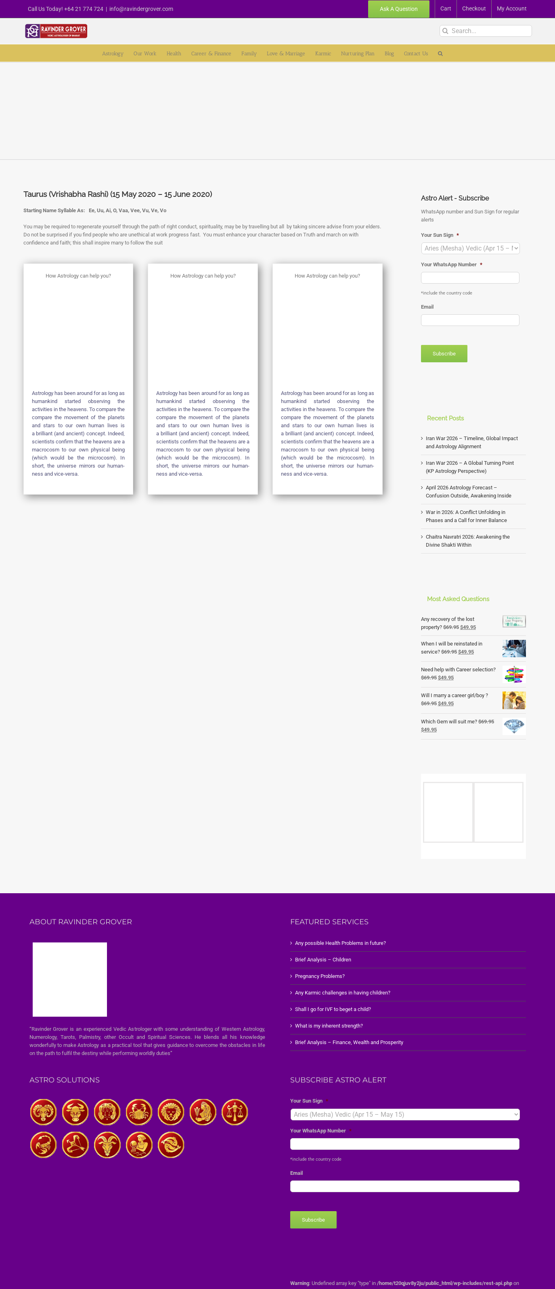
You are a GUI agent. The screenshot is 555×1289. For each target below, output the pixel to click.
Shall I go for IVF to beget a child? (333, 1009)
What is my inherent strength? (329, 1026)
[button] (440, 53)
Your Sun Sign (440, 235)
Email (427, 307)
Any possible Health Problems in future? (340, 943)
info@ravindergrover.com (141, 9)
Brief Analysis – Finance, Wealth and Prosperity (349, 1042)
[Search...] (486, 31)
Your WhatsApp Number (451, 264)
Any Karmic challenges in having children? (342, 993)
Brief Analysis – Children (323, 960)
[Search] (445, 31)
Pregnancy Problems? (320, 976)
